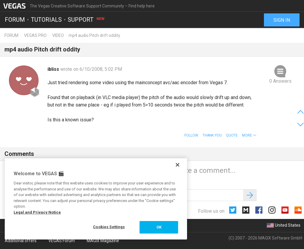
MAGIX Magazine (103, 240)
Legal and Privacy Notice (37, 212)
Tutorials (46, 19)
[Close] (177, 164)
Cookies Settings (109, 227)
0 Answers (280, 81)
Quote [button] (232, 135)
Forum (15, 19)
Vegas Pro (35, 35)
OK (159, 227)
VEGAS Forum (61, 240)
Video (58, 35)
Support (86, 19)
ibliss (54, 69)
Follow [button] (191, 135)
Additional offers (21, 240)
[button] (249, 135)
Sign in (281, 20)
